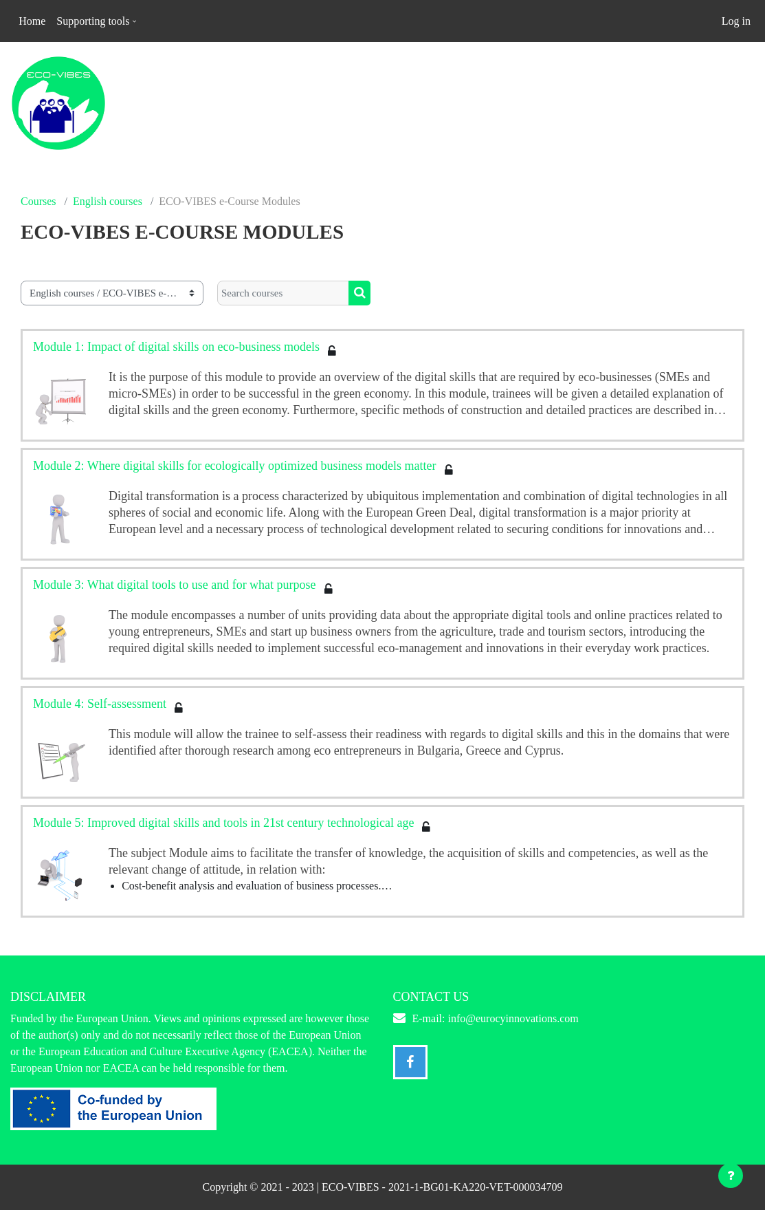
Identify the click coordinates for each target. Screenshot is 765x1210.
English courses (107, 201)
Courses (38, 201)
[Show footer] (730, 1175)
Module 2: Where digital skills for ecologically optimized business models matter (234, 466)
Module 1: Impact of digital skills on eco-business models (176, 347)
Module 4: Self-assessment (99, 704)
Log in (736, 21)
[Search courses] (283, 293)
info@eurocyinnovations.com (512, 1018)
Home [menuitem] (32, 21)
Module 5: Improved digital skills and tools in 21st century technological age (223, 823)
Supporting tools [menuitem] (92, 21)
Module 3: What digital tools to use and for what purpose (174, 585)
